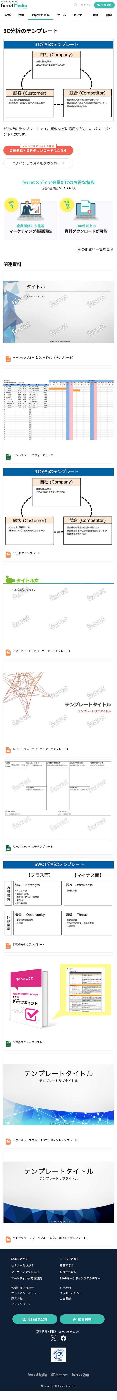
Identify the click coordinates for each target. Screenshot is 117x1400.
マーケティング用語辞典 (26, 1278)
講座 (109, 15)
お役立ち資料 (41, 15)
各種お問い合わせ (22, 1288)
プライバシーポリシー (25, 1293)
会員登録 (104, 5)
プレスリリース (21, 1304)
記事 (8, 15)
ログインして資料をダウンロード (38, 163)
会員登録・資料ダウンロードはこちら (38, 149)
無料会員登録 (35, 1319)
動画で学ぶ (67, 1265)
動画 (96, 15)
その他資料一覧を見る (96, 249)
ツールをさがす (69, 1259)
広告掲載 (65, 1298)
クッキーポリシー (71, 1293)
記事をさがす (19, 1259)
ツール (61, 15)
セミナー (79, 15)
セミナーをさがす (22, 1265)
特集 (21, 15)
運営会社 (16, 1298)
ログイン (86, 5)
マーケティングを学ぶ (25, 1272)
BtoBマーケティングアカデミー (80, 1278)
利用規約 (65, 1288)
